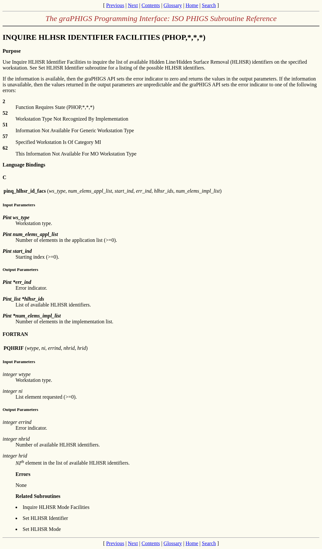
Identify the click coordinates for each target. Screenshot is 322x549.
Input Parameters (19, 204)
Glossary (173, 5)
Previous (115, 5)
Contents (151, 5)
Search (209, 5)
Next (133, 5)
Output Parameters (20, 269)
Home (192, 5)
